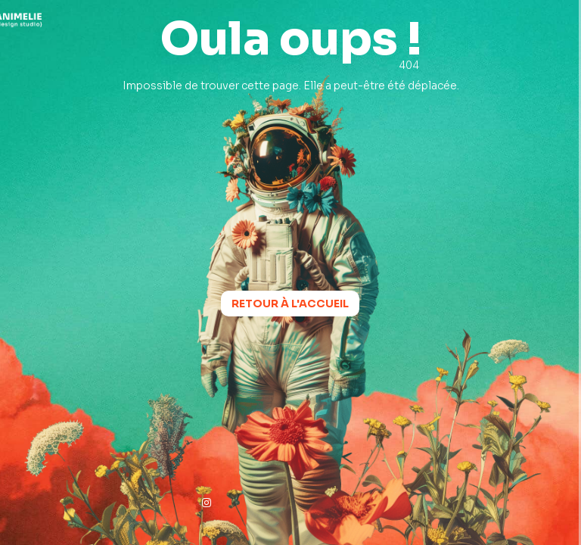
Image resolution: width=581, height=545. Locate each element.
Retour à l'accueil (290, 303)
